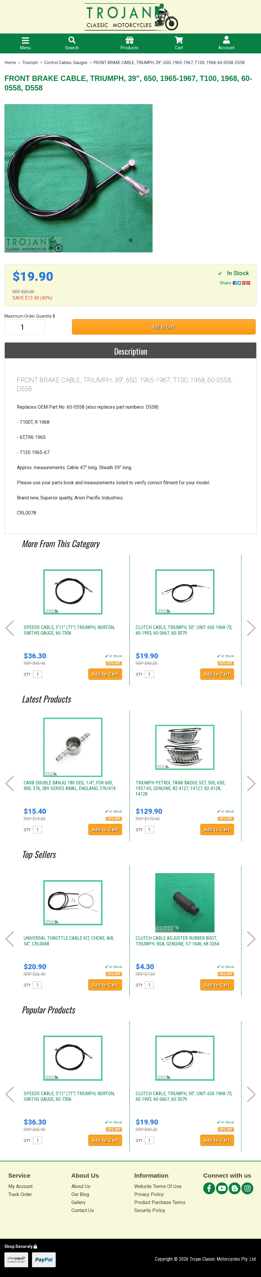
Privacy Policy (149, 1194)
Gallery (78, 1202)
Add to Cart (164, 326)
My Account (20, 1186)
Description (130, 351)
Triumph (30, 62)
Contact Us (82, 1210)
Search (72, 43)
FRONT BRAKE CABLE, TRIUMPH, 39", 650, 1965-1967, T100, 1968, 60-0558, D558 (169, 62)
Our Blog (80, 1194)
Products (129, 43)
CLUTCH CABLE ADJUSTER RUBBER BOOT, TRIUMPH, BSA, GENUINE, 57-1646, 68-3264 (177, 941)
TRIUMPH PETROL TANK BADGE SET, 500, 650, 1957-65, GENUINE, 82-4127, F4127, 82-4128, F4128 (180, 788)
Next (251, 628)
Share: (235, 283)
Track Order (20, 1194)
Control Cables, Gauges (65, 62)
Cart (179, 43)
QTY (27, 674)
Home (10, 62)
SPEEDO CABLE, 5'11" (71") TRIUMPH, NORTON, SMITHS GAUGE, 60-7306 (69, 630)
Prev (9, 628)
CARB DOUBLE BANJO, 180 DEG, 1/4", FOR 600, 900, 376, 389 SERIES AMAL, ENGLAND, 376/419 (70, 785)
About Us (80, 1186)
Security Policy (149, 1210)
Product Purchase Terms (159, 1202)
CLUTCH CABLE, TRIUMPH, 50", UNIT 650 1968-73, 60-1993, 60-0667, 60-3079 (184, 630)
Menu (25, 43)
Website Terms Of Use (158, 1186)
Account (226, 43)
